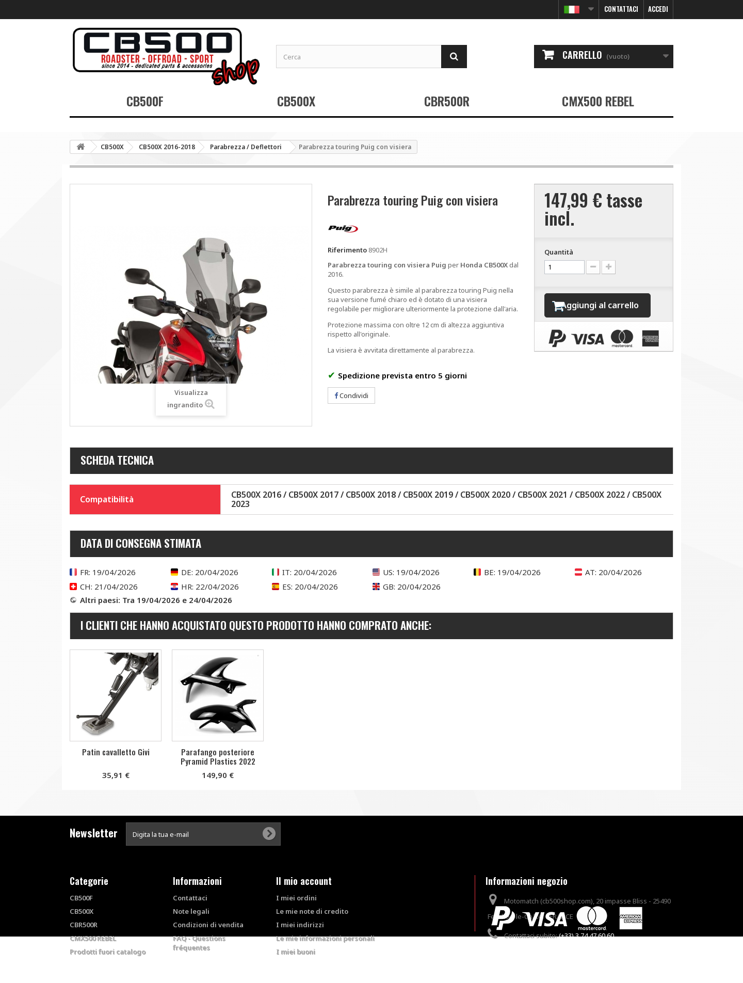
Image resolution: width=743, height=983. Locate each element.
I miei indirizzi (300, 924)
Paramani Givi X (116, 751)
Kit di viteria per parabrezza (217, 756)
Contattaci (621, 9)
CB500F (145, 100)
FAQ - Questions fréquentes (199, 942)
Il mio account (304, 880)
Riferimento (347, 250)
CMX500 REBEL (598, 100)
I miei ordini (296, 897)
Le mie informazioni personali (325, 938)
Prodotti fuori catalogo (108, 951)
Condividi (351, 395)
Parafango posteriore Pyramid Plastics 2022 (422, 756)
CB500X (296, 100)
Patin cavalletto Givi (320, 751)
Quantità (558, 252)
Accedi (658, 9)
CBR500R (447, 100)
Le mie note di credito (312, 911)
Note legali (191, 911)
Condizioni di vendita (208, 924)
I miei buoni (295, 951)
